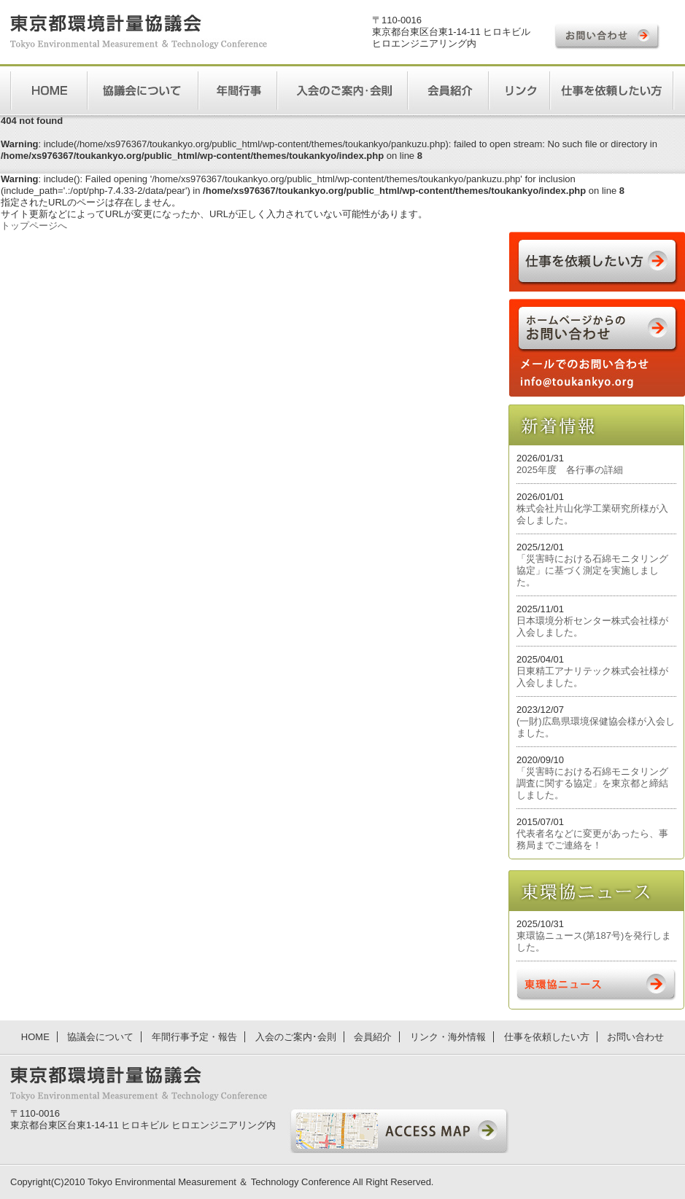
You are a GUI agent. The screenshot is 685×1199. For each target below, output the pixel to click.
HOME (35, 1036)
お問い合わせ (635, 1036)
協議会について (100, 1036)
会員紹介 (373, 1036)
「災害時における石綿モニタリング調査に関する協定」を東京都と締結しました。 (592, 783)
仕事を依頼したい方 (546, 1036)
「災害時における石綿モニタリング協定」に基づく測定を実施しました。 (592, 570)
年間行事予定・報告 (194, 1036)
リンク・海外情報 (448, 1036)
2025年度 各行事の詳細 (569, 469)
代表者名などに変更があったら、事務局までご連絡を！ (592, 839)
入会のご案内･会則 (295, 1036)
